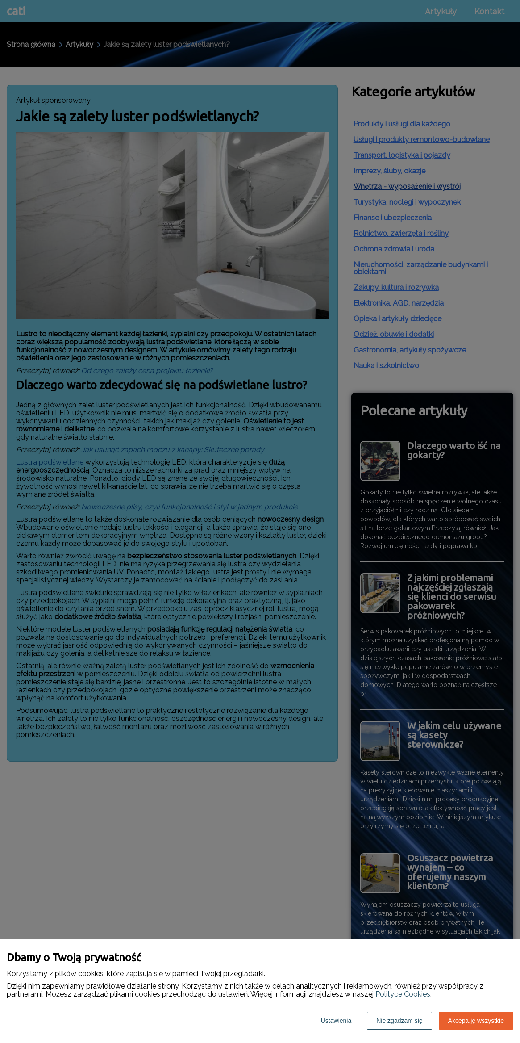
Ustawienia (336, 1020)
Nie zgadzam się (399, 1020)
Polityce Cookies (402, 994)
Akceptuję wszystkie (476, 1020)
